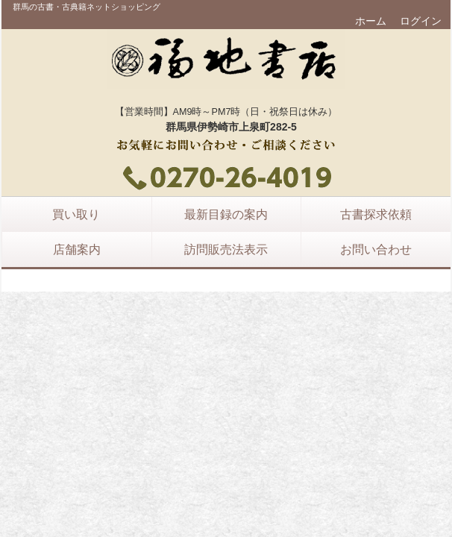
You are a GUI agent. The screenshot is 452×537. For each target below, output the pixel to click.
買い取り (76, 214)
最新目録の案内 (226, 214)
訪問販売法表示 (226, 249)
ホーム (370, 21)
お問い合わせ (376, 249)
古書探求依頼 (376, 214)
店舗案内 (77, 249)
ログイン (421, 21)
